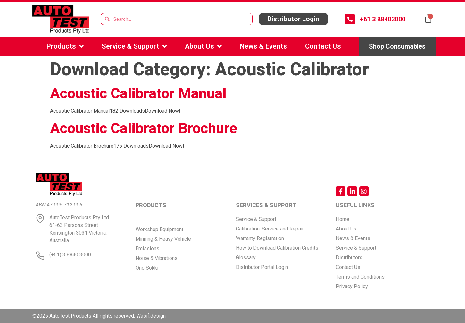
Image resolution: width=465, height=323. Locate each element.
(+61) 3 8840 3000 (70, 255)
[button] (293, 19)
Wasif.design (151, 316)
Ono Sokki (147, 268)
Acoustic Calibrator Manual (138, 93)
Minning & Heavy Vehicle (163, 239)
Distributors (349, 257)
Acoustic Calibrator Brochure (143, 128)
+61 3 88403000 (382, 19)
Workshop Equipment (159, 229)
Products (65, 46)
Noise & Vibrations (157, 258)
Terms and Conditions (360, 277)
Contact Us (323, 46)
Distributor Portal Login (262, 267)
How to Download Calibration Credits (277, 248)
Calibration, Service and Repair (270, 229)
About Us (203, 46)
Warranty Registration (260, 238)
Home (342, 219)
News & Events (263, 46)
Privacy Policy (352, 286)
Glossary (246, 257)
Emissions (147, 249)
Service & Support (134, 46)
